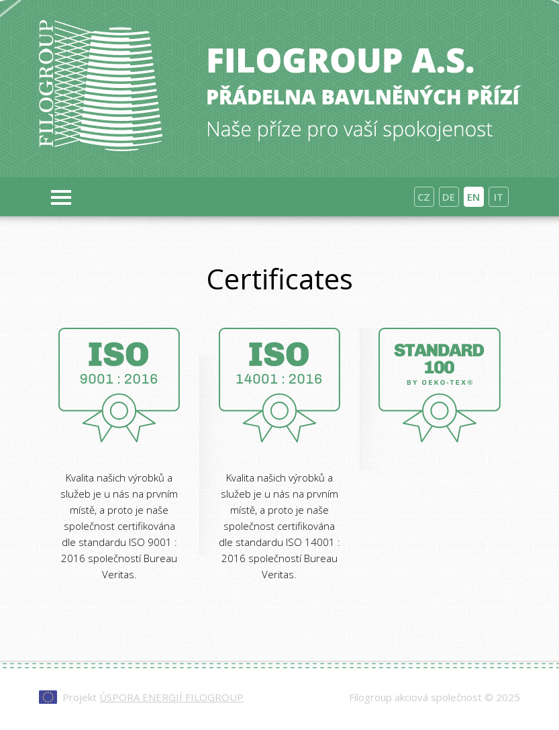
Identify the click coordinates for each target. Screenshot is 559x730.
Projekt (153, 697)
